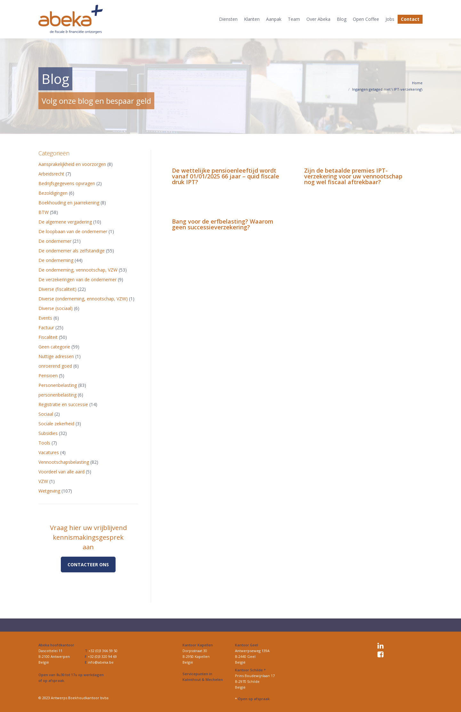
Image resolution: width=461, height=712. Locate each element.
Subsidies (48, 433)
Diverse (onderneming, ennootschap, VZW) (83, 299)
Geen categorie (54, 347)
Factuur (46, 327)
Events (45, 318)
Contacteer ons (88, 564)
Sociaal (45, 414)
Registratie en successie (63, 404)
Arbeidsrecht (51, 174)
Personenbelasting (57, 385)
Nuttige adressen (56, 356)
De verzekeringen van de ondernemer (77, 279)
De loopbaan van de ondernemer (72, 231)
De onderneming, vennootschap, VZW (77, 270)
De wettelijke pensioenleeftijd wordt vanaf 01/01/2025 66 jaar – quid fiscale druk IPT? (225, 176)
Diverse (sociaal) (55, 308)
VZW (43, 481)
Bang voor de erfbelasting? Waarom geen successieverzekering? (222, 224)
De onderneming (55, 260)
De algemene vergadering (65, 222)
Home (417, 82)
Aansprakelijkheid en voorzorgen (72, 164)
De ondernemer (54, 241)
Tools (44, 443)
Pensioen (48, 375)
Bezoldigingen (53, 193)
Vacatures (48, 452)
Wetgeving (49, 491)
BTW (43, 212)
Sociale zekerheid (56, 424)
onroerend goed (55, 366)
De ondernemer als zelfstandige (71, 251)
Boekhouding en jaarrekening (68, 203)
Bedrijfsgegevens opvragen (66, 183)
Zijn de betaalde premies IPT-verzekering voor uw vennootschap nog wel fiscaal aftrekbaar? (353, 176)
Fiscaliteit (48, 337)
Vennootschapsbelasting (63, 462)
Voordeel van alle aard (61, 472)
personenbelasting (57, 395)
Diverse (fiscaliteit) (57, 289)
